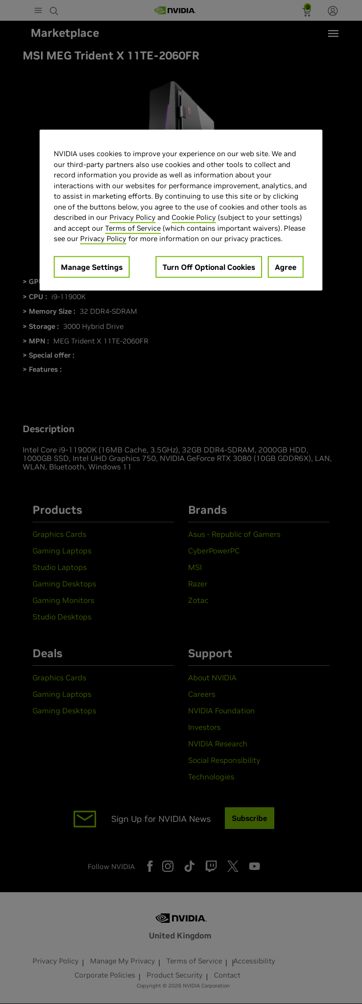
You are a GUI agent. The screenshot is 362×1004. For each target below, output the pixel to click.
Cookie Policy (194, 217)
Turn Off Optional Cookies (209, 266)
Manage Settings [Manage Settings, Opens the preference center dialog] (92, 266)
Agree (285, 266)
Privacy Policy (132, 217)
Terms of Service (133, 227)
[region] (181, 210)
